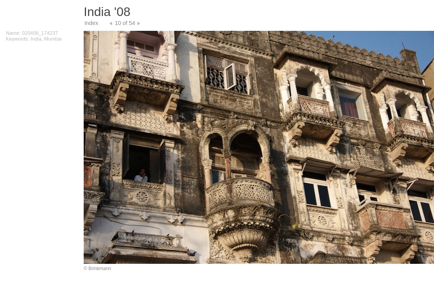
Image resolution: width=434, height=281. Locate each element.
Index (91, 23)
